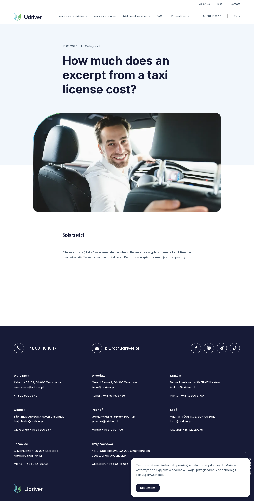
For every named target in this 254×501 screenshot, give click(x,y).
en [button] (236, 16)
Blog (219, 4)
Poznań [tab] (97, 409)
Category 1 (92, 46)
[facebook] (193, 348)
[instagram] (207, 348)
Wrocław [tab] (98, 375)
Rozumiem (147, 488)
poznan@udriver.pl (105, 421)
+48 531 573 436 (114, 395)
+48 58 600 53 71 (41, 429)
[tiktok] (233, 348)
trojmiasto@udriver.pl (28, 421)
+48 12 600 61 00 (192, 395)
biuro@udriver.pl (116, 348)
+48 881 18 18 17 (35, 348)
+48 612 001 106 (112, 429)
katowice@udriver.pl (28, 455)
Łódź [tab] (173, 409)
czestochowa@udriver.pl (109, 455)
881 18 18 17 (211, 16)
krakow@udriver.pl (182, 386)
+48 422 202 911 (193, 429)
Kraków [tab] (175, 375)
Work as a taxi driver (72, 16)
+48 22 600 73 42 (25, 395)
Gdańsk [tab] (19, 409)
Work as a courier (105, 16)
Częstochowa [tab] (102, 443)
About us (204, 4)
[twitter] (220, 348)
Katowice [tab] (21, 443)
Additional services (135, 16)
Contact (235, 4)
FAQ (160, 16)
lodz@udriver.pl (180, 421)
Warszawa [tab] (21, 375)
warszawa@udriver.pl (29, 386)
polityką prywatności (150, 475)
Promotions (179, 16)
